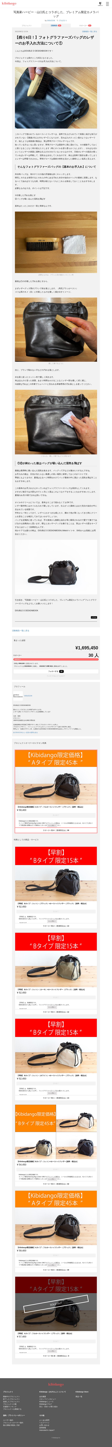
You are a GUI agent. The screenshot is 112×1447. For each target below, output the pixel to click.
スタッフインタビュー (47, 1399)
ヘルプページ (44, 1423)
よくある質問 (44, 1420)
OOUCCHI (51, 20)
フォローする (56, 671)
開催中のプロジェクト (11, 1397)
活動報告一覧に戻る (89, 31)
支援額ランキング (9, 1407)
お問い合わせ (44, 1425)
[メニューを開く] (107, 4)
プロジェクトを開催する (12, 1409)
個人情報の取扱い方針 (11, 1425)
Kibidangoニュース (46, 1402)
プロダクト (63, 20)
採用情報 (42, 1428)
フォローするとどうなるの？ (56, 676)
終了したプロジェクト (11, 1399)
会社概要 (42, 1397)
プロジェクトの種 (9, 1404)
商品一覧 (79, 1397)
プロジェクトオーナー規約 (13, 1423)
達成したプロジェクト (11, 1402)
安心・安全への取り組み (48, 1407)
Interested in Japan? (46, 1430)
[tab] (56, 25)
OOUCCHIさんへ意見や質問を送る (25, 732)
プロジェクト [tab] (27, 25)
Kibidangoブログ (45, 1404)
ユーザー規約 (8, 1420)
